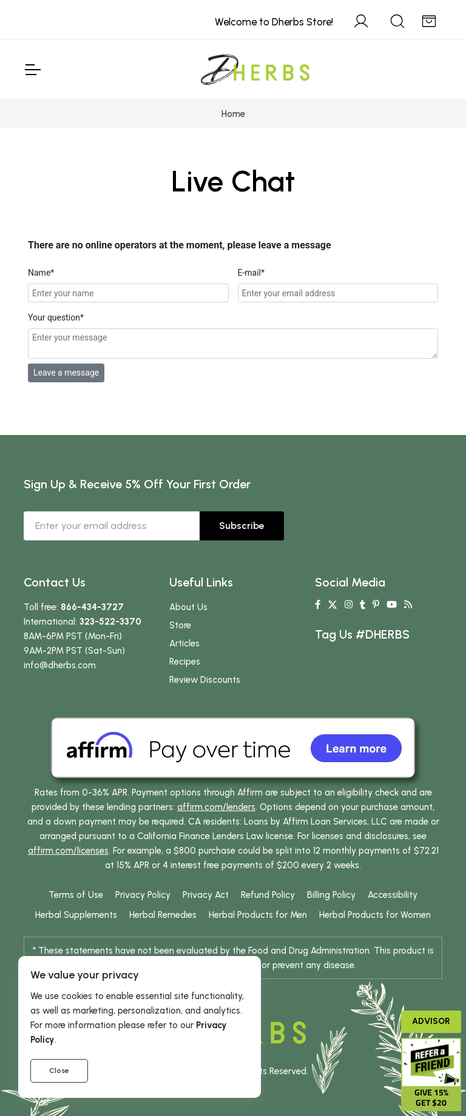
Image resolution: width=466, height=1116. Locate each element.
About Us (188, 607)
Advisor (431, 1021)
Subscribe (242, 525)
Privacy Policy (143, 894)
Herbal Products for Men (258, 914)
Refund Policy (268, 894)
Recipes (184, 661)
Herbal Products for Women (375, 914)
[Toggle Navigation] (32, 69)
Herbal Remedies (163, 914)
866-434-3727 (92, 607)
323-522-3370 (110, 621)
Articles (184, 643)
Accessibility (392, 894)
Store (180, 625)
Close (59, 1070)
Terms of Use (76, 894)
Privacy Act (206, 894)
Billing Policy (331, 894)
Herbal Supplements (76, 914)
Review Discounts (204, 679)
